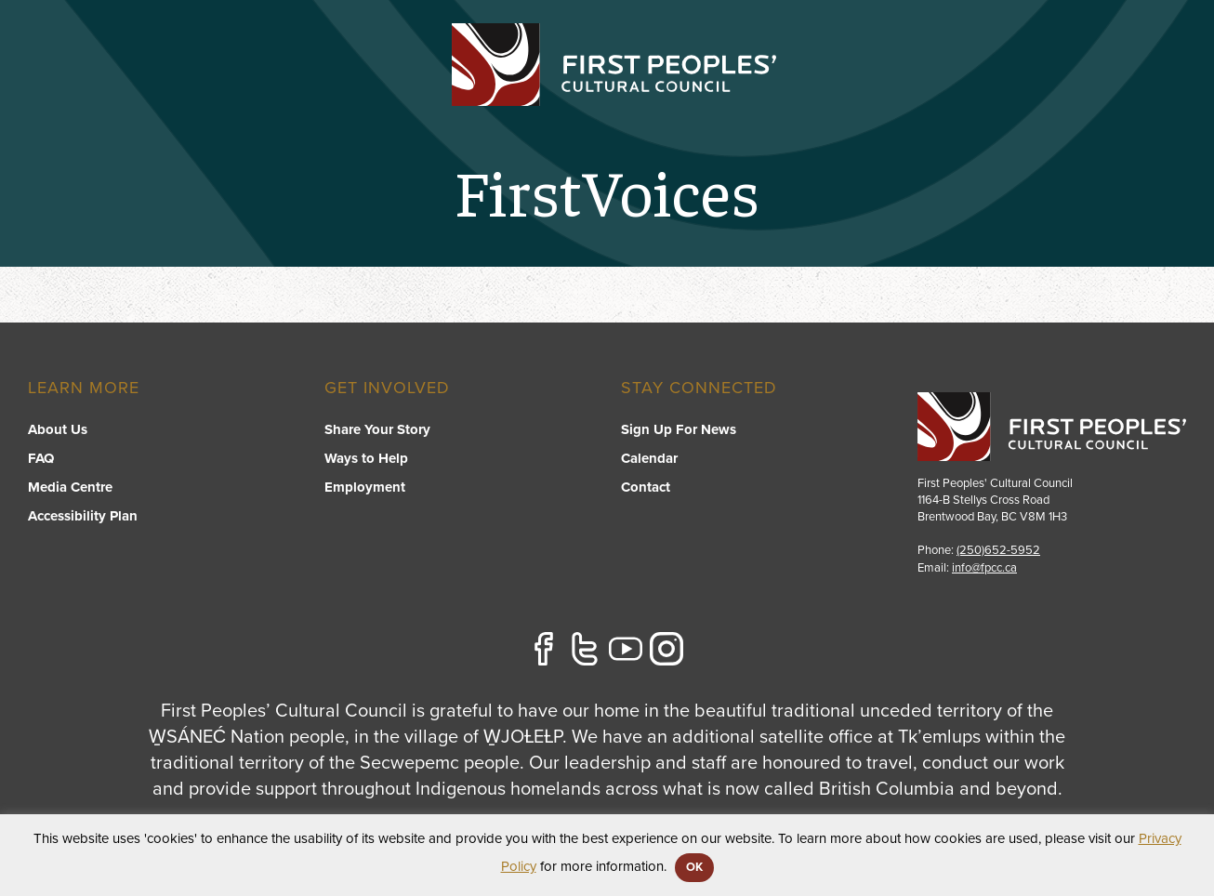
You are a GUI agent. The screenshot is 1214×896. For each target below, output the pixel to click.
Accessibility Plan (83, 515)
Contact (1152, 89)
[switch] (541, 108)
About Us (57, 429)
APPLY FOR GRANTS (1096, 39)
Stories (1060, 89)
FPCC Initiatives (671, 89)
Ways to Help (366, 458)
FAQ (41, 458)
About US (965, 89)
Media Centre (70, 487)
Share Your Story (377, 429)
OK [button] (694, 867)
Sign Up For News (678, 429)
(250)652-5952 (998, 550)
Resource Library (829, 89)
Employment (364, 487)
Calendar (649, 458)
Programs (540, 89)
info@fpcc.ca (984, 567)
